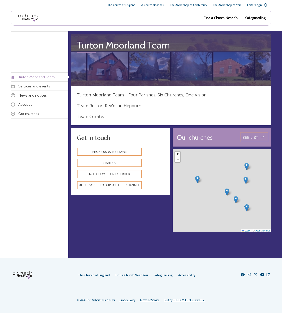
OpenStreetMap (262, 230)
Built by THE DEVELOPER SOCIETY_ (184, 300)
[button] (197, 179)
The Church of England (121, 5)
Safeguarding (255, 18)
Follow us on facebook (109, 174)
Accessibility (186, 275)
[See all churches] (254, 137)
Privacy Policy (127, 300)
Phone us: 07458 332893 (109, 152)
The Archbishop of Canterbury (188, 5)
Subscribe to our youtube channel (109, 185)
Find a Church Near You (221, 18)
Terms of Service (150, 300)
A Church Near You (152, 5)
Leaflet (246, 230)
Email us (109, 163)
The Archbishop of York (227, 5)
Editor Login (257, 5)
